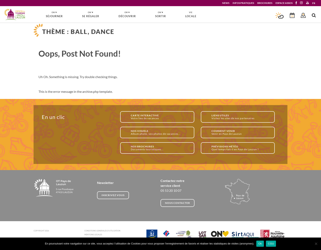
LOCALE (190, 14)
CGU (271, 243)
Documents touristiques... (160, 148)
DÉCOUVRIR (127, 14)
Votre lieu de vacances (160, 117)
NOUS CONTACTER (177, 202)
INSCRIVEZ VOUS (113, 195)
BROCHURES (264, 2)
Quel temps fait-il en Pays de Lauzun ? (240, 148)
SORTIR (160, 14)
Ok (260, 243)
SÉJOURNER (54, 14)
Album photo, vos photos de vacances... (160, 132)
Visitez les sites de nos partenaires (240, 117)
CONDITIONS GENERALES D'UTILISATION (102, 231)
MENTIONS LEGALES (93, 234)
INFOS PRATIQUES (243, 2)
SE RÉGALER (90, 14)
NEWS (225, 2)
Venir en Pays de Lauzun (240, 132)
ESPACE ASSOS (284, 2)
